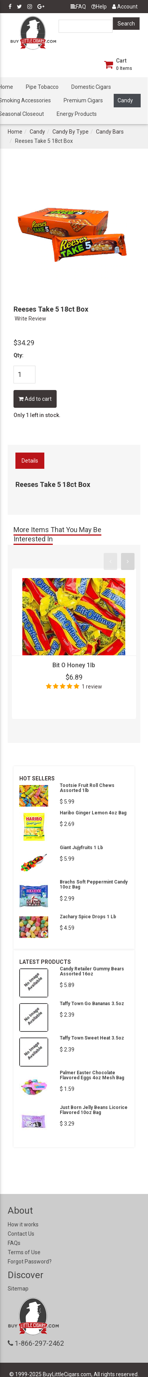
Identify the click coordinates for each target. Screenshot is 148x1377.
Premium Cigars (83, 100)
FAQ (78, 6)
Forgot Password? (30, 1261)
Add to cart (35, 399)
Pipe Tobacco (42, 87)
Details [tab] (30, 461)
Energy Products (77, 114)
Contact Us (21, 1234)
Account (125, 6)
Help (99, 6)
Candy (125, 100)
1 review (92, 686)
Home (15, 132)
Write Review (30, 318)
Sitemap (18, 1288)
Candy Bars (110, 132)
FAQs (14, 1243)
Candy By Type (70, 132)
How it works (23, 1224)
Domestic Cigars (91, 87)
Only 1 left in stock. (37, 415)
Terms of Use (24, 1252)
